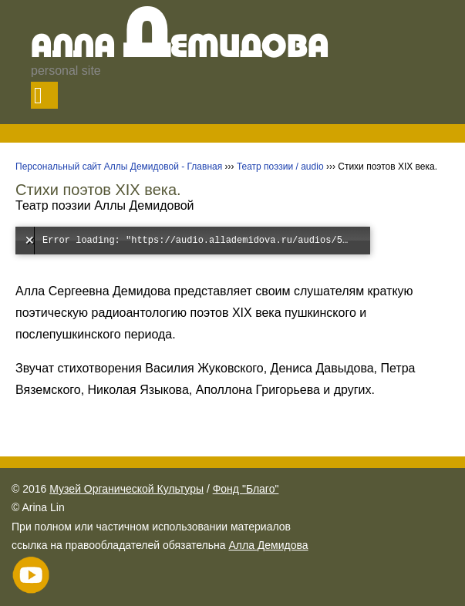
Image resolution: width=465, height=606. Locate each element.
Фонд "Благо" (246, 489)
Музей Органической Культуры (126, 489)
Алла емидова (180, 48)
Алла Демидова (268, 545)
